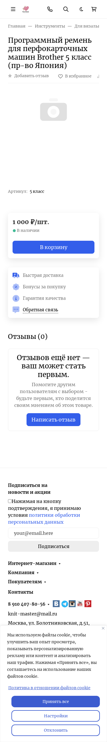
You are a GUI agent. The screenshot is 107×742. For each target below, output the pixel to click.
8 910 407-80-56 (26, 604)
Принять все (56, 701)
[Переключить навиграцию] (13, 9)
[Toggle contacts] (50, 9)
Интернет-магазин (32, 563)
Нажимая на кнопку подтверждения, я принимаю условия (44, 511)
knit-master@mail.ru (32, 614)
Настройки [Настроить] (56, 715)
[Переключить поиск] (65, 9)
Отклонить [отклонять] (56, 730)
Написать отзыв (53, 419)
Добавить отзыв (31, 75)
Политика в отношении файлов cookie (49, 687)
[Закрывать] (103, 628)
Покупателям (25, 581)
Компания (21, 572)
